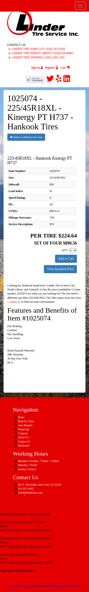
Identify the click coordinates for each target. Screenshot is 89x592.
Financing (23, 429)
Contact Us (24, 441)
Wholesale (24, 445)
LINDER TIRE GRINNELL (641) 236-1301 (38, 57)
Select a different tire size (26, 137)
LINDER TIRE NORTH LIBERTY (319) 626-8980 (42, 53)
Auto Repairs (25, 425)
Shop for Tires (26, 421)
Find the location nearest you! (68, 514)
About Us (23, 437)
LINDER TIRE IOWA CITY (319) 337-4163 (38, 49)
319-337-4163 (17, 526)
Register (51, 67)
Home (21, 417)
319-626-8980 (17, 542)
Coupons (23, 433)
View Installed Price (60, 269)
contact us (14, 301)
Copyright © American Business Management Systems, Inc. (44, 586)
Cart (65, 67)
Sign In (37, 67)
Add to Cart (66, 258)
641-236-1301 (17, 558)
